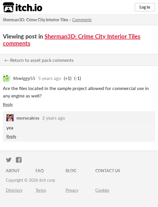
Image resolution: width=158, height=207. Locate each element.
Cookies (102, 190)
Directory (14, 190)
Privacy (72, 190)
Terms (41, 190)
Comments (82, 19)
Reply (8, 104)
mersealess (27, 117)
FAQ (40, 170)
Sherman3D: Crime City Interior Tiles (35, 19)
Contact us (107, 170)
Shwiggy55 (24, 78)
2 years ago (53, 117)
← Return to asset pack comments (39, 60)
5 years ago (49, 78)
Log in (145, 7)
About (13, 170)
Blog (71, 170)
